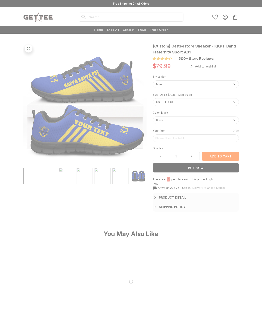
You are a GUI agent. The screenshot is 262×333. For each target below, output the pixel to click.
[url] (45, 313)
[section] (196, 58)
